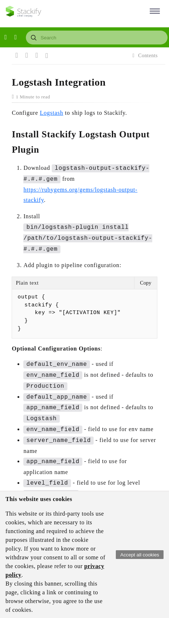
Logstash (51, 113)
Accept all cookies (139, 555)
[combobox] (97, 37)
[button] (153, 11)
